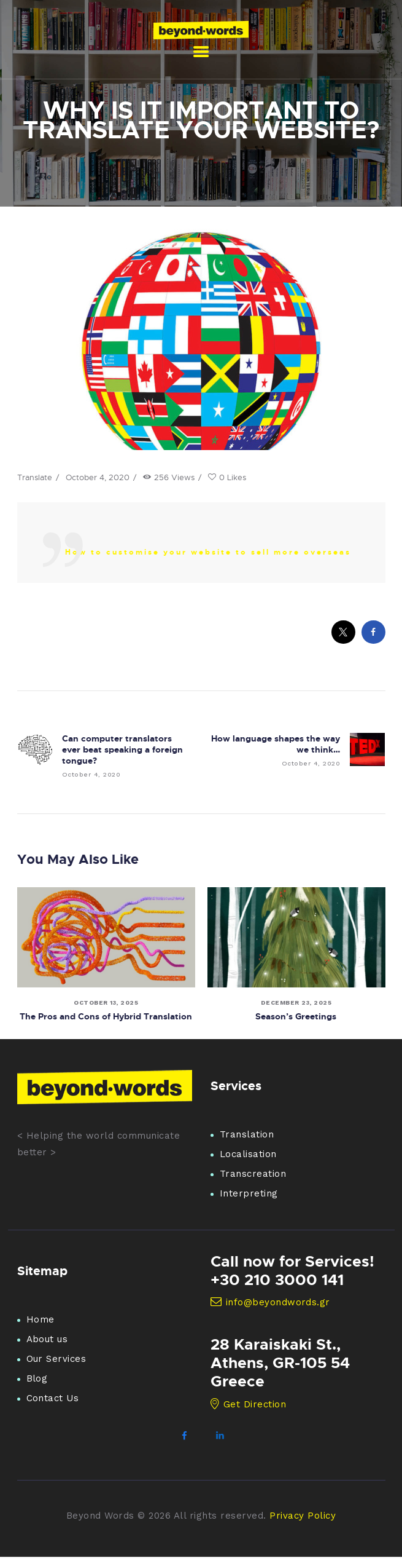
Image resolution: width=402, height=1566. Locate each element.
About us (47, 1339)
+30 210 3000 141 (277, 1279)
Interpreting (249, 1194)
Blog (37, 1378)
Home (40, 1319)
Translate (34, 477)
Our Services (56, 1358)
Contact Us (52, 1398)
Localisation (248, 1154)
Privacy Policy (302, 1515)
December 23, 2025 (296, 1002)
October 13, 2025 (106, 1002)
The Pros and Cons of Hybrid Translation (106, 1016)
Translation (247, 1135)
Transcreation (253, 1174)
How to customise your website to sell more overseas (208, 551)
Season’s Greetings (296, 1016)
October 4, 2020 (97, 477)
